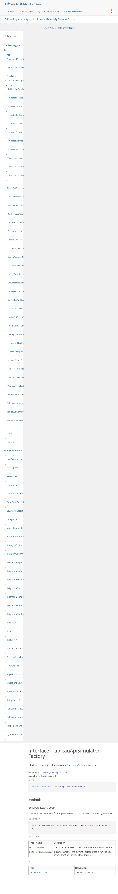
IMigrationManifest (16, 579)
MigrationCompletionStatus (20, 674)
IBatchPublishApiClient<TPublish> (21, 214)
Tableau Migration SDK (20, 3)
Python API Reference (48, 11)
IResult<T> (12, 639)
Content (11, 441)
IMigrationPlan (14, 588)
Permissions (12, 67)
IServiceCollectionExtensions (21, 657)
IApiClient (16, 188)
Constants (12, 484)
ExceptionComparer (16, 519)
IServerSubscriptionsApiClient (20, 351)
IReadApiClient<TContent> (18, 334)
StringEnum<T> (14, 700)
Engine (10, 450)
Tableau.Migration (14, 19)
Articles (10, 11)
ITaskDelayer (13, 665)
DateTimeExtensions (17, 502)
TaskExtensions (14, 725)
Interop (18, 450)
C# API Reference (73, 11)
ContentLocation (15, 493)
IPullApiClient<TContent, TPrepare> (22, 325)
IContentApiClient (14, 239)
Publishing (23, 67)
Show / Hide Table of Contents (59, 27)
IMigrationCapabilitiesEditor (20, 571)
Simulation (37, 19)
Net (8, 467)
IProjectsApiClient (14, 308)
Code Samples (26, 11)
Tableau (43, 772)
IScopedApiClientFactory (17, 343)
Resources (12, 476)
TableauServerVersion (16, 412)
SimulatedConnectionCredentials (22, 97)
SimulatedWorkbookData (19, 141)
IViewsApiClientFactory (17, 386)
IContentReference (16, 536)
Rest (9, 80)
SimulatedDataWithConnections (21, 132)
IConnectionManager (16, 231)
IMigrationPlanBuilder (17, 596)
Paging (15, 467)
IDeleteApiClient (14, 265)
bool (31, 851)
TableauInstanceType (17, 708)
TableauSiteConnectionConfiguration (23, 420)
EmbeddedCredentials (17, 59)
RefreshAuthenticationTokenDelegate (23, 403)
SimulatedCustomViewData (19, 106)
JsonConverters (14, 459)
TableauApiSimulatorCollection (21, 166)
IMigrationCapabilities (17, 562)
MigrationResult (14, 682)
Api (27, 19)
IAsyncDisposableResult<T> (20, 528)
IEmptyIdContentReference (20, 545)
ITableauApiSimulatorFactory (60, 19)
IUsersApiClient (13, 377)
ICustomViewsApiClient (17, 257)
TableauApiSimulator (77, 765)
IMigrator (11, 622)
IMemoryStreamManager (19, 553)
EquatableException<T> (18, 510)
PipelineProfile (14, 691)
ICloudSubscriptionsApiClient (19, 222)
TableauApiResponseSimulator (21, 158)
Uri (30, 847)
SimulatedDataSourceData (19, 123)
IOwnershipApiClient (16, 300)
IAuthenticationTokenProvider (20, 205)
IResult (10, 631)
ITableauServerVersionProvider (20, 368)
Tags (9, 188)
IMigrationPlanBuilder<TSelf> (21, 614)
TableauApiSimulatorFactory (20, 175)
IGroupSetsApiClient (16, 282)
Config (10, 433)
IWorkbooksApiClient (16, 394)
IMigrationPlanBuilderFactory (21, 605)
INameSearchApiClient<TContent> (22, 291)
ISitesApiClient (13, 360)
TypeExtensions (14, 734)
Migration (51, 772)
